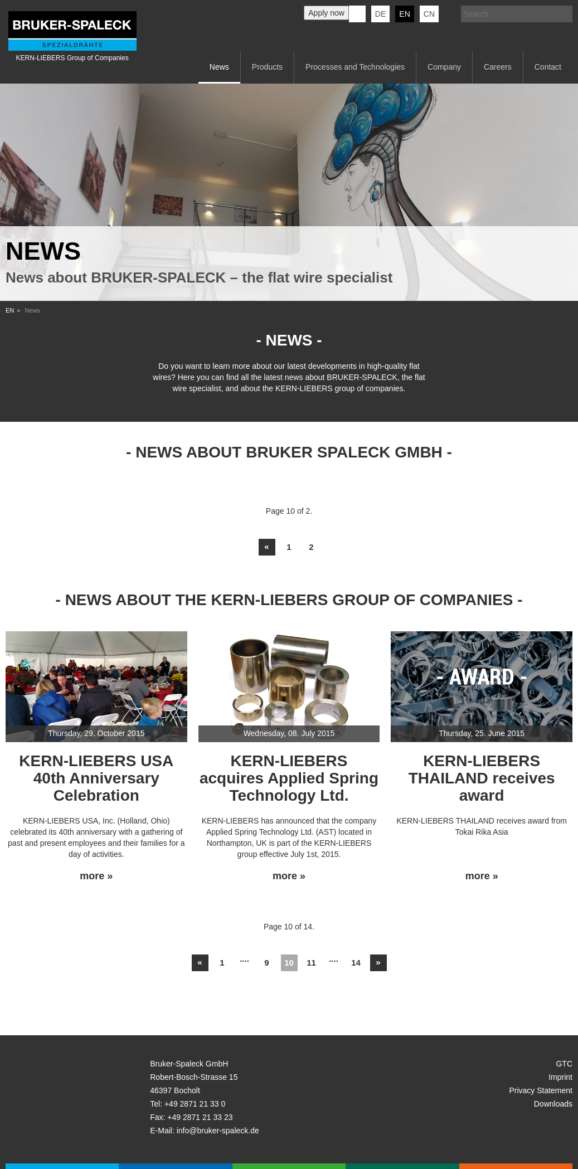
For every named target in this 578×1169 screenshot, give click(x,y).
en (404, 13)
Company (444, 66)
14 (356, 962)
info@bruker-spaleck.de (218, 1130)
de (380, 13)
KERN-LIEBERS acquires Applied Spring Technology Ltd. (289, 778)
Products (267, 66)
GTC (564, 1063)
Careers (498, 66)
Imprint (560, 1077)
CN (429, 13)
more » (96, 876)
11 (311, 962)
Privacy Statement (540, 1090)
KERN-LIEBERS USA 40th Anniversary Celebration (96, 778)
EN (10, 310)
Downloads (553, 1103)
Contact (548, 66)
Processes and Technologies (355, 66)
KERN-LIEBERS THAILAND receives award (482, 778)
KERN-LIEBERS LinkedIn (357, 14)
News (219, 66)
